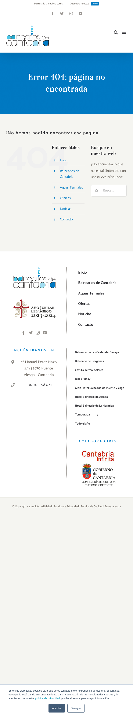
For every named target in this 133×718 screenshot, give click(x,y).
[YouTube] (45, 332)
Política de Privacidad (66, 506)
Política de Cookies (92, 506)
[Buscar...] (109, 191)
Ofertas (65, 198)
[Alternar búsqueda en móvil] (116, 32)
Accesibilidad (44, 506)
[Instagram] (38, 332)
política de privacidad (47, 698)
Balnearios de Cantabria (69, 174)
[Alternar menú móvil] (124, 32)
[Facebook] (23, 332)
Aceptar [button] (56, 708)
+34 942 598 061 (39, 385)
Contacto (66, 219)
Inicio (63, 160)
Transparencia (113, 506)
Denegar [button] (76, 708)
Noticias (66, 209)
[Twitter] (31, 332)
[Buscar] (97, 191)
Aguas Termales (71, 187)
